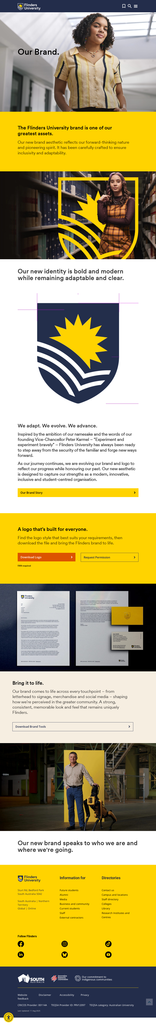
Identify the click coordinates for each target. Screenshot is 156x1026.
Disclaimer (45, 995)
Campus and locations (115, 894)
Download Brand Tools (72, 726)
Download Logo (46, 557)
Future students (69, 890)
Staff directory (110, 899)
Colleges (107, 904)
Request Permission (110, 557)
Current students (70, 908)
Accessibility (67, 995)
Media (63, 899)
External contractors (71, 917)
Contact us (108, 890)
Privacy (85, 995)
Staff (62, 913)
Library (106, 908)
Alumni (64, 894)
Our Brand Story (78, 492)
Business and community (74, 904)
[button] (123, 6)
